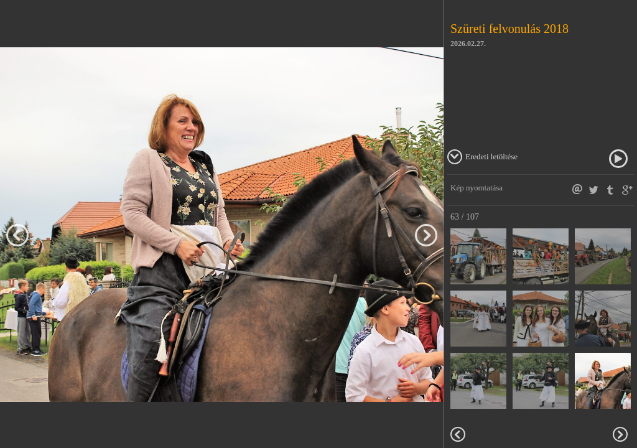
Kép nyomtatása (476, 187)
